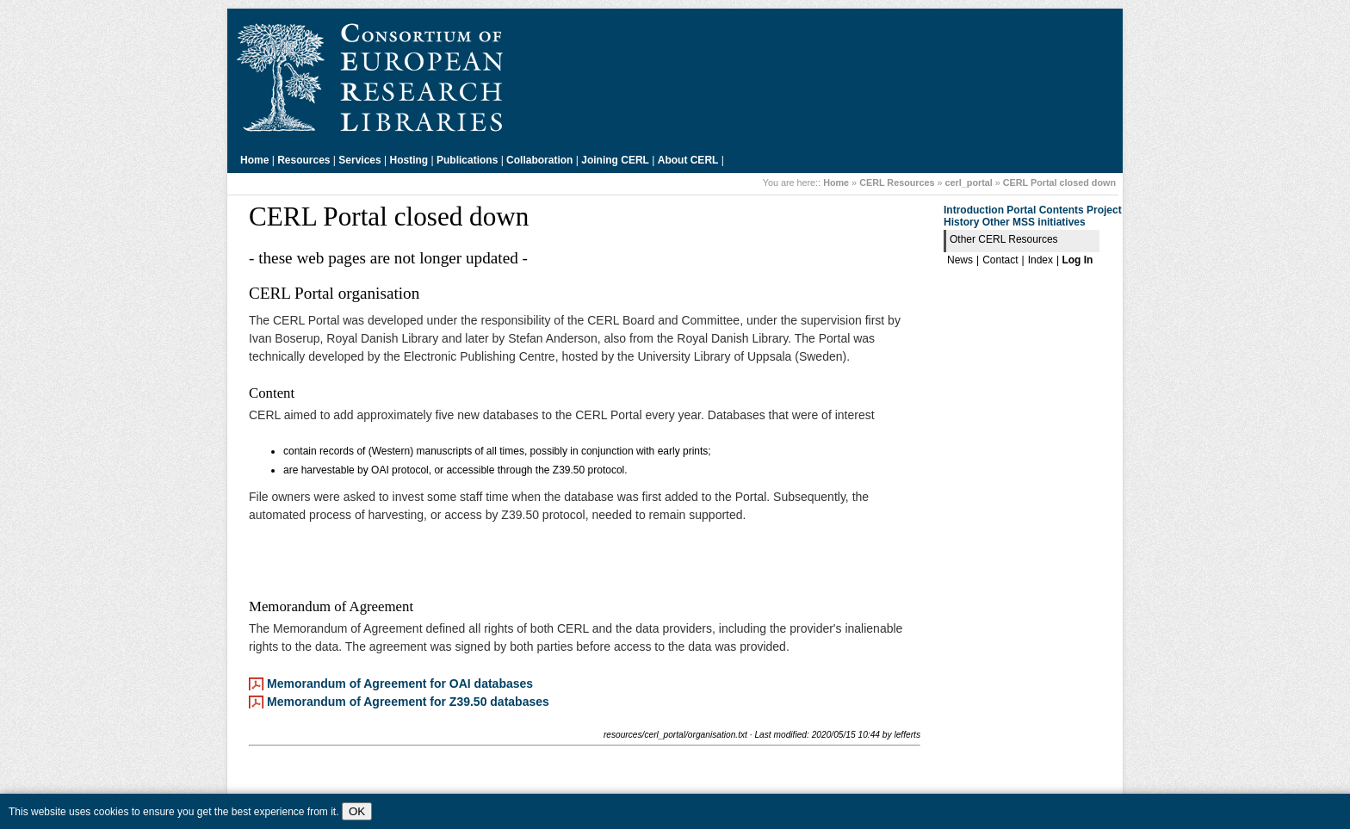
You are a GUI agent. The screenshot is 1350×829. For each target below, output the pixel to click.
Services (359, 160)
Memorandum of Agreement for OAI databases (400, 683)
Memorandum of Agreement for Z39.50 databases (408, 701)
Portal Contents (1044, 210)
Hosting (409, 160)
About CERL (688, 160)
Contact (1000, 260)
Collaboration (539, 160)
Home (254, 160)
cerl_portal (969, 182)
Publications (467, 160)
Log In (1077, 260)
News (960, 260)
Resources (303, 160)
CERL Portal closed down (1059, 182)
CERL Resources (896, 182)
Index (1040, 260)
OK (357, 811)
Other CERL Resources (1004, 239)
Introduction (974, 210)
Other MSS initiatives (1034, 222)
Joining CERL (615, 160)
